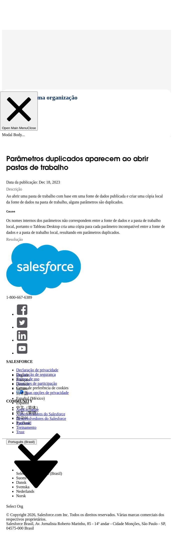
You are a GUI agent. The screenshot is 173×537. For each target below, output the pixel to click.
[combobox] (36, 474)
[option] (39, 375)
